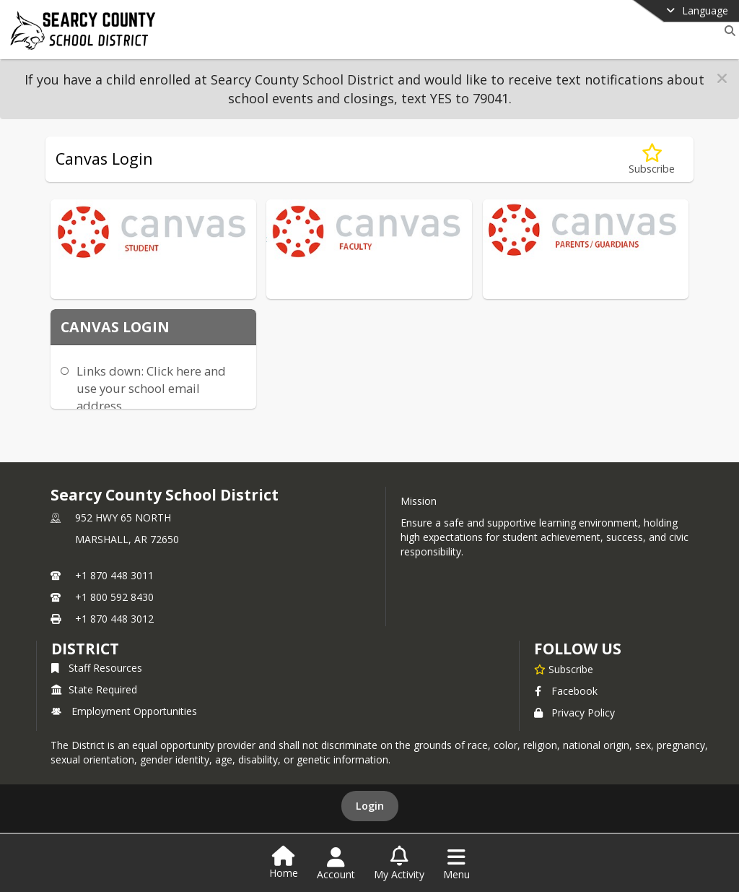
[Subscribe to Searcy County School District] (563, 669)
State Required (94, 689)
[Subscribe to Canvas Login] (651, 159)
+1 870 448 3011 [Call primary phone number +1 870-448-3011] (114, 575)
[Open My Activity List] (399, 864)
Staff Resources (96, 668)
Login (370, 806)
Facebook (566, 691)
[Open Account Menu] (336, 864)
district (85, 648)
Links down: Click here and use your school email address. (151, 388)
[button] (722, 78)
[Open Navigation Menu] (456, 864)
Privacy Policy (574, 712)
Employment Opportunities (124, 711)
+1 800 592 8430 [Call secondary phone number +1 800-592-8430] (114, 597)
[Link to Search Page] (727, 31)
